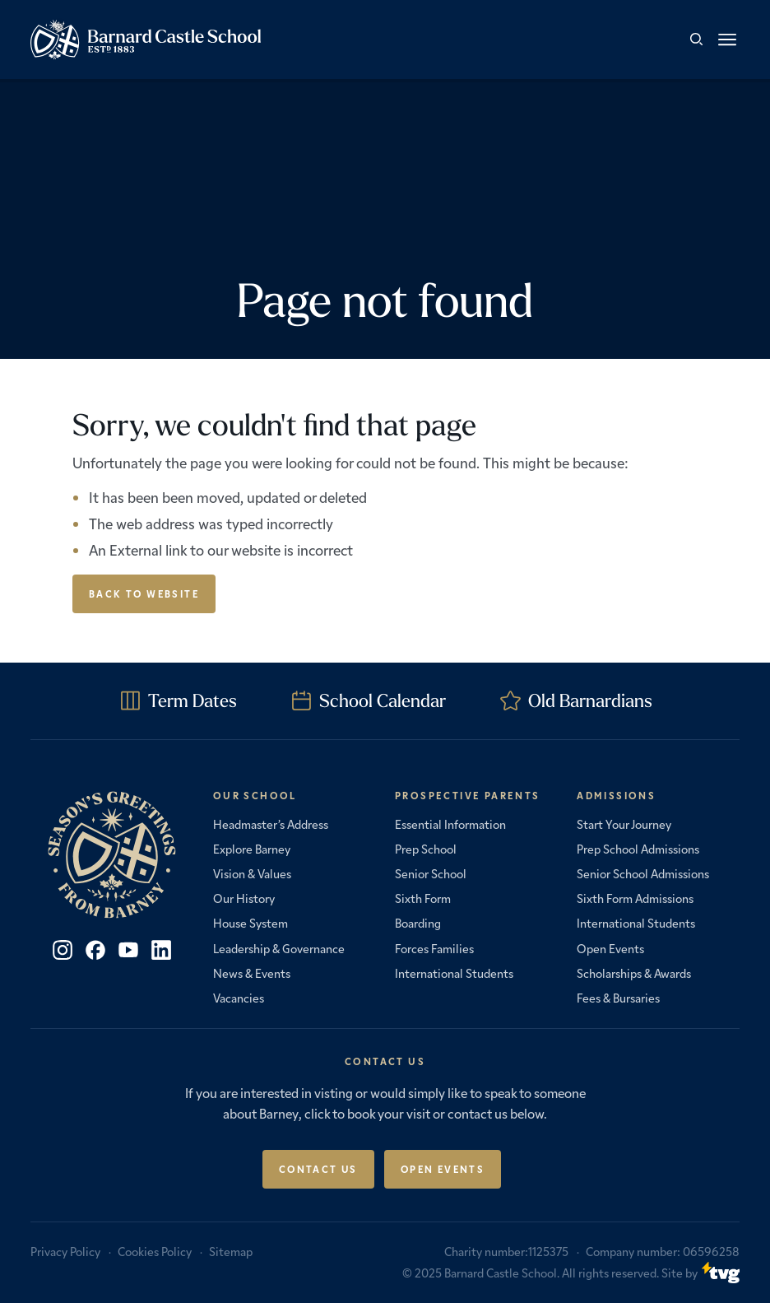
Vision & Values (252, 873)
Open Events (610, 948)
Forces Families (434, 948)
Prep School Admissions (638, 848)
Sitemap (231, 1251)
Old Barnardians (590, 700)
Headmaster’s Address (270, 824)
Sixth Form (423, 898)
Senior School (430, 873)
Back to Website (144, 593)
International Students (454, 973)
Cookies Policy (155, 1251)
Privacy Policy (65, 1251)
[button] (727, 39)
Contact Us (318, 1168)
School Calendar (382, 700)
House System (250, 922)
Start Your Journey (624, 824)
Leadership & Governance (279, 948)
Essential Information (450, 824)
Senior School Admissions (643, 873)
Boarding (418, 922)
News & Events (251, 973)
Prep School (426, 848)
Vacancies (238, 997)
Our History (244, 898)
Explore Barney (251, 848)
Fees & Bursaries (618, 997)
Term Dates (192, 700)
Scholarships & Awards (634, 973)
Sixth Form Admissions (635, 898)
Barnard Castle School (500, 1272)
